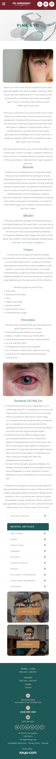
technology (15, 586)
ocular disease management (22, 581)
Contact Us (27, 644)
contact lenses (16, 545)
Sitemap (45, 743)
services (13, 539)
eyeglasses (15, 551)
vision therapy (16, 533)
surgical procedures (19, 563)
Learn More (27, 611)
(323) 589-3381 (28, 712)
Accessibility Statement (17, 743)
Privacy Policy (34, 743)
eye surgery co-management (23, 575)
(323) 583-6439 (28, 722)
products (14, 569)
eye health (15, 557)
